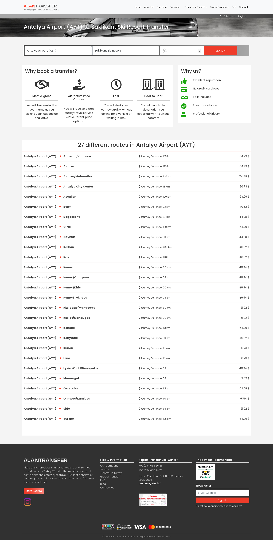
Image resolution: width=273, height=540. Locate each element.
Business (162, 7)
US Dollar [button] (226, 16)
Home (137, 7)
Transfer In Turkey (111, 473)
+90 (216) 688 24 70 (150, 470)
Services (105, 469)
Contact (243, 7)
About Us (149, 7)
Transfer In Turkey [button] (195, 7)
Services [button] (175, 7)
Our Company (109, 465)
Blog (103, 484)
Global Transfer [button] (219, 7)
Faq (234, 7)
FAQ (102, 480)
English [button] (242, 16)
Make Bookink (34, 491)
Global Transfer (109, 476)
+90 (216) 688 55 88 (151, 465)
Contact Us (107, 487)
